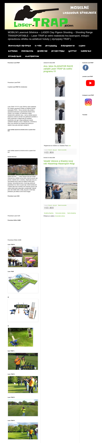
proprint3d (57, 51)
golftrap (42, 51)
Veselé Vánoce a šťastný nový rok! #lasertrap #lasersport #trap (59, 162)
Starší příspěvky (71, 213)
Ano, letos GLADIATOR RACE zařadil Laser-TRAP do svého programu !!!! (58, 69)
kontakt (12, 51)
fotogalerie (68, 45)
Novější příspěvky (48, 213)
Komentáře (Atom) (60, 216)
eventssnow (32, 56)
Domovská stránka (19, 45)
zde (70, 145)
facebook (27, 51)
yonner (72, 51)
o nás (38, 45)
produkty (51, 45)
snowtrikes (14, 56)
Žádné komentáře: (62, 150)
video (82, 45)
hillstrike (86, 51)
